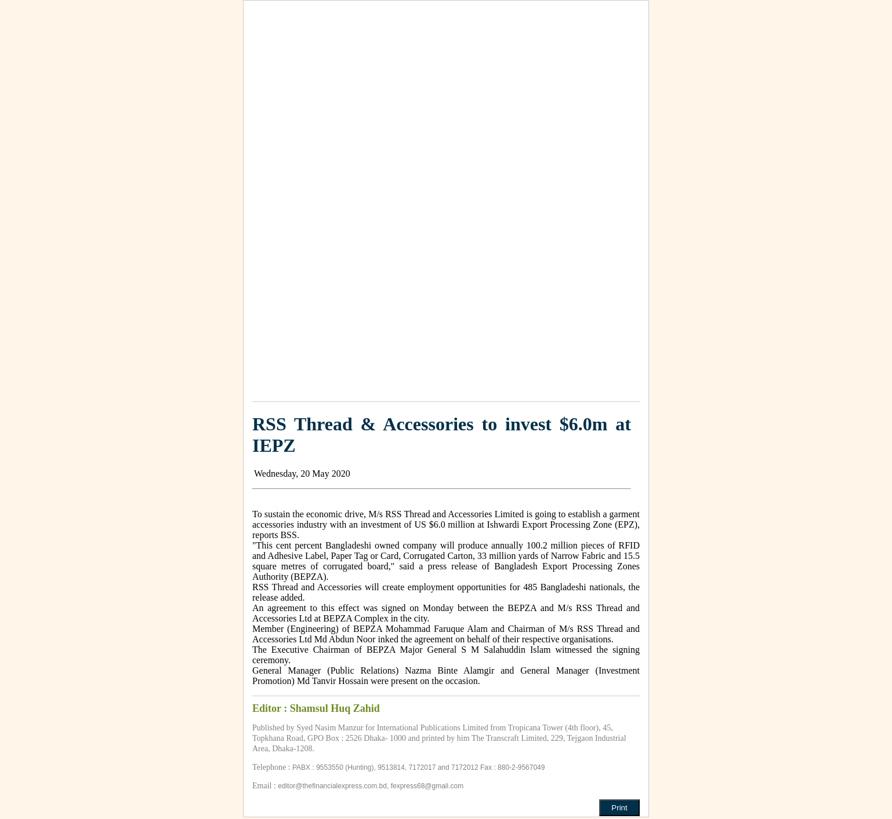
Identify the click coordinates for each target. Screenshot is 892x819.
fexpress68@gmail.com (427, 786)
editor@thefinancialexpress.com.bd (332, 786)
